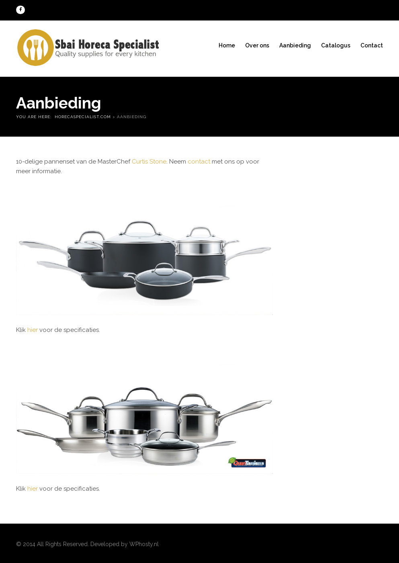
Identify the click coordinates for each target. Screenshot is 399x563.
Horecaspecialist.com (83, 117)
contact (199, 161)
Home (227, 45)
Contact (371, 45)
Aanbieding (295, 45)
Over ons (257, 45)
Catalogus (335, 45)
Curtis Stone (149, 161)
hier (32, 330)
